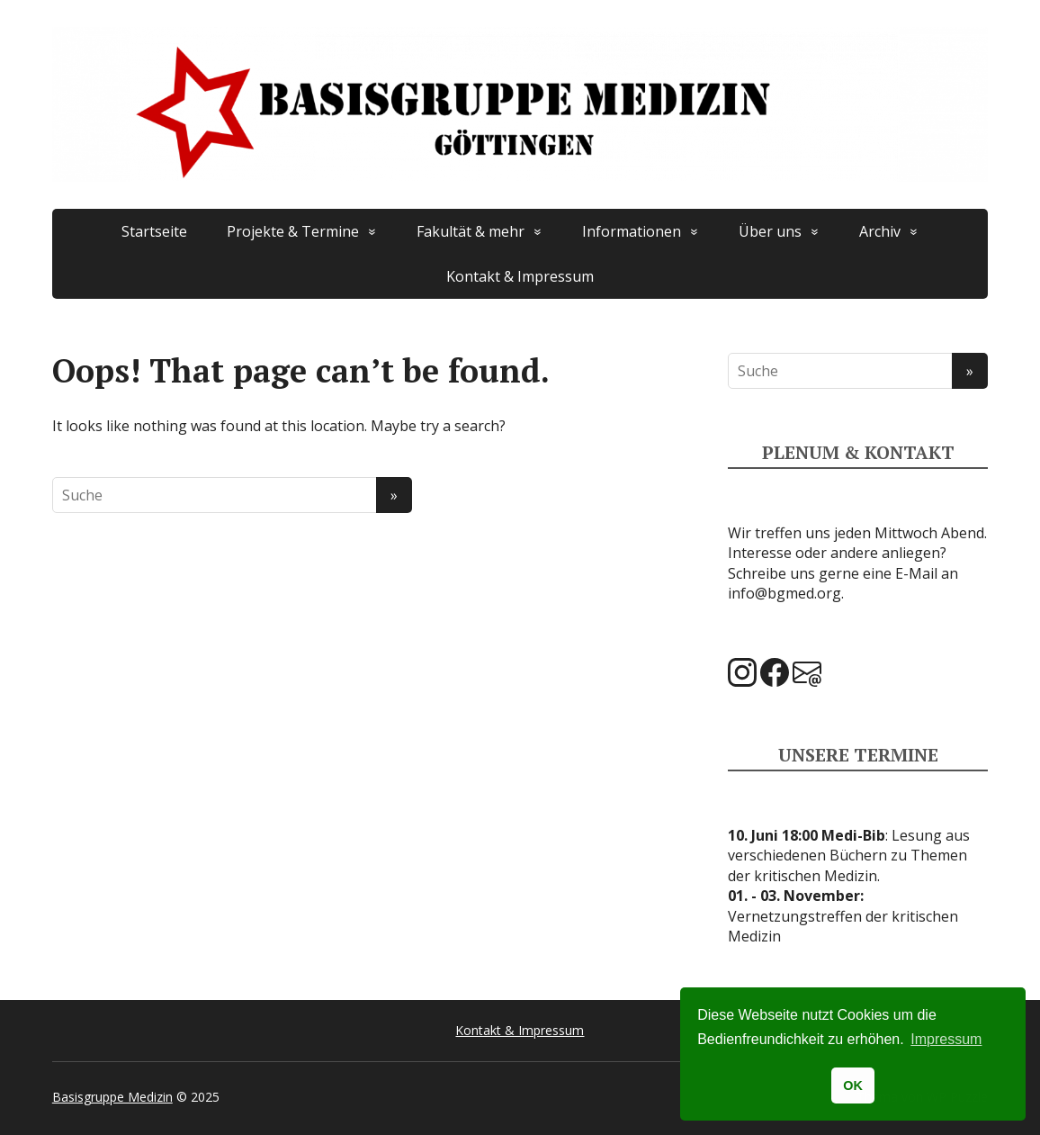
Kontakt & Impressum (520, 276)
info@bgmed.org (784, 593)
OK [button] (853, 1085)
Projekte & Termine (293, 231)
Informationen (631, 231)
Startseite (154, 231)
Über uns (770, 231)
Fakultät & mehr (470, 231)
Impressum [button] (946, 1039)
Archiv (880, 231)
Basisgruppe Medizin (112, 1096)
